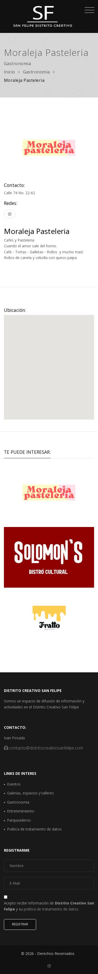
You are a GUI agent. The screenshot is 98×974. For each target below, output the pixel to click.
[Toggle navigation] (88, 10)
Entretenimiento (20, 811)
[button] (49, 362)
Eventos (14, 784)
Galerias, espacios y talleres (30, 792)
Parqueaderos (19, 820)
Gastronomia (36, 72)
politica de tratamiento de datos (51, 909)
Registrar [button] (20, 924)
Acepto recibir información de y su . (49, 906)
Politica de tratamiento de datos (34, 829)
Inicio (9, 72)
